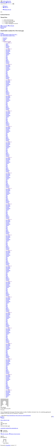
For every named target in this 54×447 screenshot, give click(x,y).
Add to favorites (5, 433)
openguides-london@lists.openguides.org (9, 428)
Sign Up (5, 7)
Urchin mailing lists (7, 1)
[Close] (1, 12)
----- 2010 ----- (9, 281)
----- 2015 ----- (9, 203)
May (7, 58)
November (8, 51)
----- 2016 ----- (9, 188)
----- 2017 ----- (9, 172)
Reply (2, 417)
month (7, 41)
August (7, 54)
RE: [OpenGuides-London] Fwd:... (8, 35)
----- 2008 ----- (9, 312)
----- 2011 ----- (9, 265)
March (7, 45)
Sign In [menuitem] (4, 2)
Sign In (5, 6)
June (7, 57)
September (8, 53)
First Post (5, 37)
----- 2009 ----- (9, 296)
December (8, 49)
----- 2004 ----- (9, 374)
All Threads (11, 25)
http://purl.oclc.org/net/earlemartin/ (23, 415)
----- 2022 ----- (9, 95)
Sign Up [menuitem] (8, 2)
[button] (1, 2)
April (7, 43)
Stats (4, 40)
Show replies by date (5, 420)
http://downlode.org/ (11, 415)
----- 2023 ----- (9, 79)
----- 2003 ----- (9, 389)
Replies (4, 39)
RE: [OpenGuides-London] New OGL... (9, 34)
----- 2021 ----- (9, 110)
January (7, 47)
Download (3, 26)
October (7, 52)
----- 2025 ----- (9, 48)
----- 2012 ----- (9, 250)
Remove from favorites (14, 433)
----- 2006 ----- (9, 343)
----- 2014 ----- (9, 219)
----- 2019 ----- (9, 141)
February (8, 46)
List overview (4, 25)
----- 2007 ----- (9, 327)
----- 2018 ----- (9, 157)
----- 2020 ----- (9, 126)
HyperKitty (8, 445)
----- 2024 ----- (9, 64)
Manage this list (7, 9)
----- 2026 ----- (9, 42)
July (7, 55)
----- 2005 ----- (9, 358)
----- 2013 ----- (9, 234)
